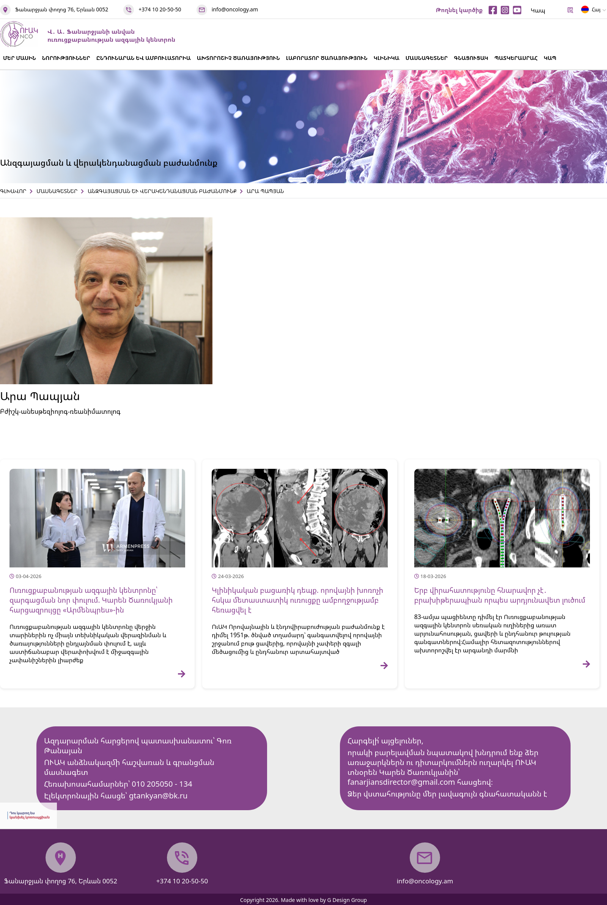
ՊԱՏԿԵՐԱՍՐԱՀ (516, 57)
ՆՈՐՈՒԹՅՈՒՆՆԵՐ (66, 57)
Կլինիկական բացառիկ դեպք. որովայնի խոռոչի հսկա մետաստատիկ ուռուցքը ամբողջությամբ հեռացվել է (297, 600)
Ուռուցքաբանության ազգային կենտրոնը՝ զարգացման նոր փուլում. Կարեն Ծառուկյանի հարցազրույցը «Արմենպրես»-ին (91, 600)
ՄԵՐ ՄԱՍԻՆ (19, 57)
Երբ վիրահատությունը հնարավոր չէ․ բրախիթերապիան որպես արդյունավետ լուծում (499, 595)
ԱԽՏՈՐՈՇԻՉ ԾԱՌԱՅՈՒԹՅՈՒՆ (238, 57)
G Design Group (347, 899)
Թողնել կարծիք (459, 10)
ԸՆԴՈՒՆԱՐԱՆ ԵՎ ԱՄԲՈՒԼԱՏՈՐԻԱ (143, 57)
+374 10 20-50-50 (159, 9)
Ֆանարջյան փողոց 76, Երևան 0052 (61, 9)
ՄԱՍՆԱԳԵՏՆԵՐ (427, 57)
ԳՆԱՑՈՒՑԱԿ (471, 57)
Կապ (538, 10)
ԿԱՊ (550, 57)
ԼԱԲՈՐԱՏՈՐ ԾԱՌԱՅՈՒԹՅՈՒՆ (327, 57)
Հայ (591, 11)
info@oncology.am (235, 9)
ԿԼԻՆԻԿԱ (386, 57)
